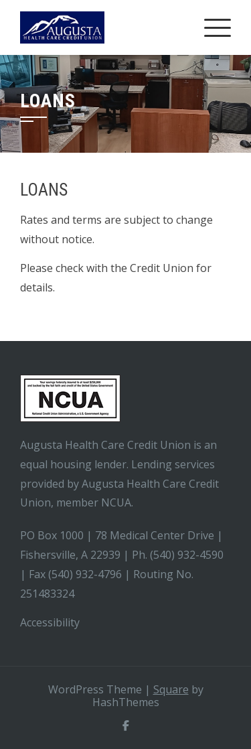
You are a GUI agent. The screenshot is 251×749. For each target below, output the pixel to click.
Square (171, 689)
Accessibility (51, 622)
